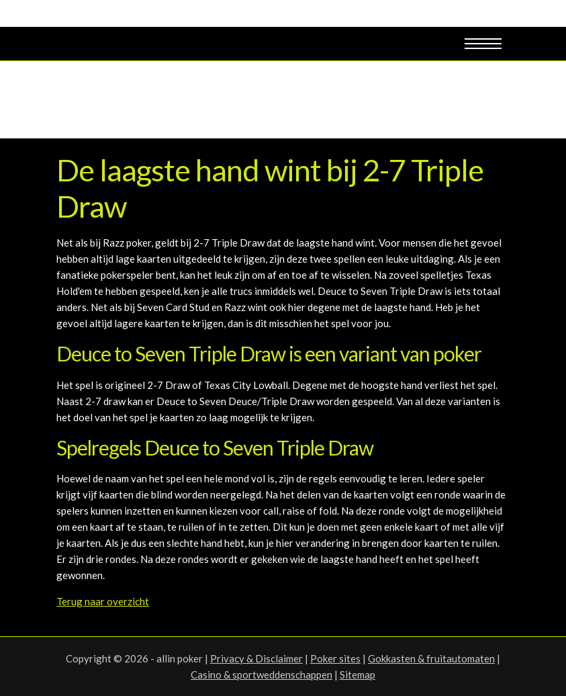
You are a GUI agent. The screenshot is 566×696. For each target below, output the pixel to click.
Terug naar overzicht (102, 601)
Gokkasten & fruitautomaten (431, 658)
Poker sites (335, 658)
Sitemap (357, 674)
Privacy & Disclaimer (256, 658)
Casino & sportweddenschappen (261, 674)
